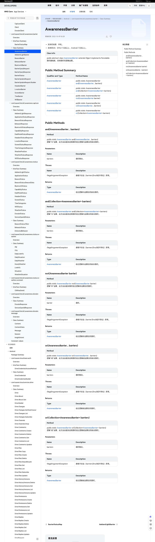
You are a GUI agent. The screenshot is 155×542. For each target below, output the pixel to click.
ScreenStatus (20, 200)
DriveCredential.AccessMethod (25, 368)
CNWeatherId (19, 290)
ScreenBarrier (19, 93)
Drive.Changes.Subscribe (23, 417)
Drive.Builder (19, 403)
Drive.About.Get (20, 400)
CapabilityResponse (22, 131)
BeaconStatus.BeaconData (24, 182)
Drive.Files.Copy (20, 451)
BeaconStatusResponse (23, 120)
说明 (11, 348)
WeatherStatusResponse (24, 155)
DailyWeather (19, 261)
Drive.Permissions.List (22, 510)
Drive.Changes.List (21, 413)
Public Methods (129, 52)
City (16, 250)
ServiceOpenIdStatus (22, 217)
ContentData (19, 327)
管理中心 (142, 5)
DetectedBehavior (21, 231)
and (77, 83)
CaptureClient (20, 24)
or (77, 106)
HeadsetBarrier (20, 86)
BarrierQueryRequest (22, 68)
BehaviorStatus (20, 227)
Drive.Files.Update (21, 476)
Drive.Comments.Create (23, 431)
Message (18, 330)
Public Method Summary (132, 49)
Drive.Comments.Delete (23, 434)
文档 (135, 5)
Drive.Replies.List (21, 531)
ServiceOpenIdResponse (23, 308)
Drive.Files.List (20, 469)
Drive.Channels (20, 420)
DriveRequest (19, 538)
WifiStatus (18, 207)
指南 (63, 12)
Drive (16, 393)
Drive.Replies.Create (22, 520)
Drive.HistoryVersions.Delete (25, 482)
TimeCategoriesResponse (24, 148)
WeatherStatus (20, 210)
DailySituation (20, 257)
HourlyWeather (20, 264)
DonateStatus (20, 214)
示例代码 (82, 12)
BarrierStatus (19, 75)
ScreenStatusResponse (23, 144)
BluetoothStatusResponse (24, 127)
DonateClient (19, 31)
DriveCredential (20, 375)
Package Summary (17, 355)
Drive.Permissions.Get (22, 507)
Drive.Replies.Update (22, 534)
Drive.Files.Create (21, 455)
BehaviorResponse (21, 124)
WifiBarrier (18, 100)
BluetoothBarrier (21, 65)
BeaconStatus (20, 179)
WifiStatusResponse (22, 158)
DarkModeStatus (21, 193)
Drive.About (19, 396)
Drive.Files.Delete (21, 458)
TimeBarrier (19, 96)
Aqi (16, 247)
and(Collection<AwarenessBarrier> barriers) (137, 62)
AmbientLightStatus (22, 172)
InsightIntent (19, 337)
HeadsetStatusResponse (24, 138)
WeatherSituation (21, 274)
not (77, 98)
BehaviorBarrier (20, 62)
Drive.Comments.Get (22, 438)
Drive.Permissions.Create (23, 500)
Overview (16, 37)
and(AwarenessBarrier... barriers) (134, 57)
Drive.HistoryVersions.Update (25, 493)
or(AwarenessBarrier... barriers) (137, 70)
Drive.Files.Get (20, 465)
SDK (91, 12)
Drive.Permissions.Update (24, 513)
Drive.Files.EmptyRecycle (23, 462)
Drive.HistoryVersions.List (24, 489)
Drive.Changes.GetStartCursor (25, 410)
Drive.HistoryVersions (22, 479)
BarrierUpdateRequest (23, 79)
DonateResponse (21, 304)
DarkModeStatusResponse (24, 134)
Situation (18, 271)
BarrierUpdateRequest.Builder (25, 82)
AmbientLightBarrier (22, 55)
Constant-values (17, 341)
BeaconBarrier (20, 58)
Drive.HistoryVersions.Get (24, 486)
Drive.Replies (19, 517)
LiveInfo (17, 267)
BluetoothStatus (21, 186)
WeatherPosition (21, 151)
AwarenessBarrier (21, 51)
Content (18, 324)
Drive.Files (18, 448)
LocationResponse (21, 141)
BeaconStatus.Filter (22, 224)
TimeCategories (20, 203)
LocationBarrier (20, 89)
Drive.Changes (20, 406)
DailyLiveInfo (19, 254)
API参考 (72, 12)
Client (17, 27)
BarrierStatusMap (21, 44)
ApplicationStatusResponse (25, 117)
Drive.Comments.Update (23, 444)
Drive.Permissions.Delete (23, 503)
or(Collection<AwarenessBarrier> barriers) (137, 74)
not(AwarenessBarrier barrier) (136, 66)
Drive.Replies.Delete (22, 524)
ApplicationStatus (21, 176)
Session (17, 334)
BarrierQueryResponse (22, 72)
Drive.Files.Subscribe (22, 472)
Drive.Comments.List (22, 441)
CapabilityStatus (21, 189)
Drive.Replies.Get (21, 527)
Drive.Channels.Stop (22, 424)
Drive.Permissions (21, 496)
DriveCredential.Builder (23, 379)
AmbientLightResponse (23, 113)
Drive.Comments (20, 427)
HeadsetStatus (20, 196)
